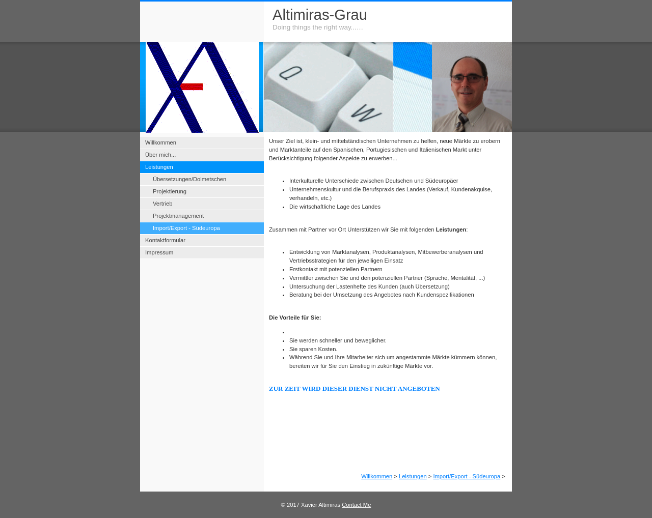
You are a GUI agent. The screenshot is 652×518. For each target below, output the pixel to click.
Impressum (159, 252)
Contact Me (356, 505)
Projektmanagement (178, 216)
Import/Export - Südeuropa (466, 476)
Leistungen (413, 476)
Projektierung (169, 191)
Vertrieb (163, 203)
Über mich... (160, 155)
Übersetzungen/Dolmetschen (189, 179)
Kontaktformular (165, 240)
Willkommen (376, 476)
